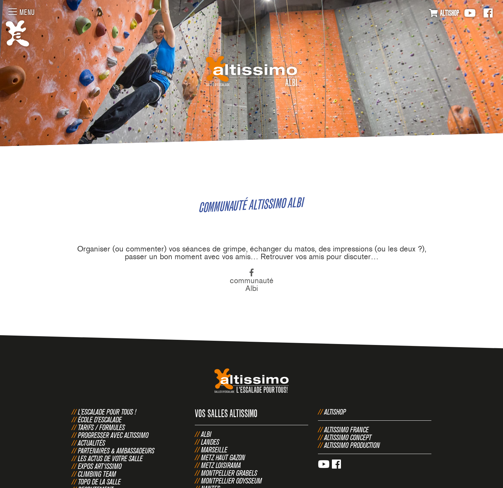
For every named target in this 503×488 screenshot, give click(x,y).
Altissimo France (346, 429)
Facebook (488, 13)
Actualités (91, 443)
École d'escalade (100, 419)
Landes (210, 442)
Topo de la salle (99, 481)
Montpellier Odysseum (231, 480)
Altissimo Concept (347, 437)
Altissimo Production (352, 445)
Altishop (335, 411)
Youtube (470, 13)
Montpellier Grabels (229, 473)
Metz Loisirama (221, 465)
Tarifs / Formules (101, 427)
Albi (206, 434)
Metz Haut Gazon (223, 457)
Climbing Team (97, 474)
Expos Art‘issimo (100, 466)
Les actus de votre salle (110, 458)
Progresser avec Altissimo (113, 435)
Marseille (214, 449)
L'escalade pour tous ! (107, 411)
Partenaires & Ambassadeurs (116, 450)
